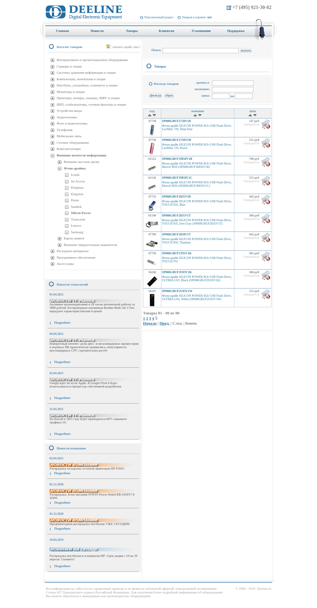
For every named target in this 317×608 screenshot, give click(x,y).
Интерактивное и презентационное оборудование (92, 60)
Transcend (78, 219)
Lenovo (76, 225)
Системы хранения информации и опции (86, 72)
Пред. (164, 323)
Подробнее (62, 322)
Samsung (77, 232)
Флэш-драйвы (75, 168)
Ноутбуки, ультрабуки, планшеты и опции (87, 85)
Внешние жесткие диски (81, 162)
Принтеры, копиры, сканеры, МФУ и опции (88, 98)
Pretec (75, 200)
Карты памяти (74, 238)
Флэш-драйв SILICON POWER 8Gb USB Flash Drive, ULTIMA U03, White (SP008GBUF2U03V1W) (197, 297)
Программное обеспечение (76, 257)
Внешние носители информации (81, 155)
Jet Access (78, 181)
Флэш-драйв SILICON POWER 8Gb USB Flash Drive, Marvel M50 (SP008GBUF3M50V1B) (197, 165)
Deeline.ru (264, 588)
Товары (160, 66)
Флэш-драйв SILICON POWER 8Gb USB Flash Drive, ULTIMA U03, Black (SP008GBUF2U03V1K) (197, 278)
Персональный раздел (158, 17)
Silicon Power (81, 213)
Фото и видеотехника (72, 123)
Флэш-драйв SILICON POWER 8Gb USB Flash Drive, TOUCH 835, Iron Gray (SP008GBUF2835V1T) (197, 221)
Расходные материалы (73, 251)
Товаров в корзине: (197, 17)
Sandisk (76, 206)
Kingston (77, 194)
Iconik (75, 175)
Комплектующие (69, 149)
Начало (150, 323)
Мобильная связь (69, 136)
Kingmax (77, 187)
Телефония (64, 130)
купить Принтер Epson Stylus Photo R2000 (73, 577)
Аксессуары (65, 263)
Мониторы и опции (71, 92)
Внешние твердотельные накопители (90, 245)
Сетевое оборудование (73, 142)
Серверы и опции (69, 66)
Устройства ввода (69, 110)
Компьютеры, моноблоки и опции (81, 79)
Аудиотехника (67, 117)
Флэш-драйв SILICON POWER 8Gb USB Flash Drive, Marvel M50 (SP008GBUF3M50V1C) (197, 184)
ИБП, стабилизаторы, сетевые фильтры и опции (91, 104)
